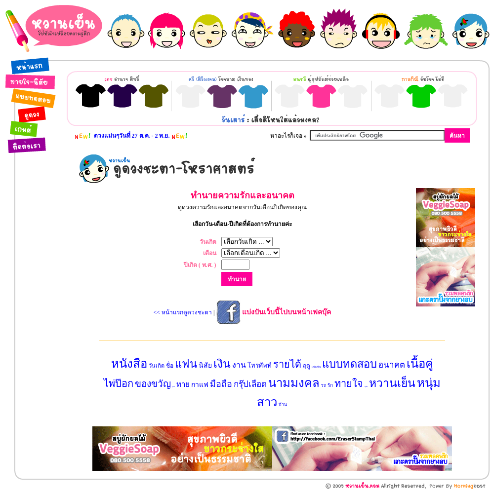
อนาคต (391, 365)
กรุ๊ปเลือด (250, 384)
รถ (323, 385)
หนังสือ (129, 363)
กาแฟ (199, 384)
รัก (330, 385)
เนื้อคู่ (420, 363)
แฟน (186, 364)
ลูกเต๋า (173, 386)
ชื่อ (169, 365)
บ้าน (283, 404)
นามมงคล (294, 383)
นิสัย (205, 365)
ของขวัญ (153, 383)
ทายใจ (348, 383)
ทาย (183, 384)
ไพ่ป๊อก (118, 383)
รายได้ (287, 364)
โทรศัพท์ (259, 365)
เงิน (222, 364)
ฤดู (306, 365)
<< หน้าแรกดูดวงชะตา (183, 312)
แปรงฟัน (316, 367)
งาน (239, 365)
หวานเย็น (392, 383)
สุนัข (366, 386)
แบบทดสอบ (349, 364)
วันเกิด (156, 366)
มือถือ (221, 384)
